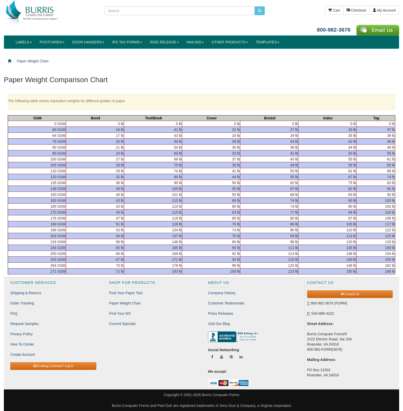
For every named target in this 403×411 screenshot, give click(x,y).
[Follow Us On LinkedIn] (241, 356)
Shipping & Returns (25, 293)
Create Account (22, 354)
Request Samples (24, 324)
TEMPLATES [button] (267, 42)
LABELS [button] (24, 42)
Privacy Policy (21, 334)
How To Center (22, 344)
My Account (384, 10)
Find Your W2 (120, 313)
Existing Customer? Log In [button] (53, 366)
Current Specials (122, 324)
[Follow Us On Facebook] (212, 356)
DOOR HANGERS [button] (88, 42)
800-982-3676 (334, 30)
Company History (221, 293)
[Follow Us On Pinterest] (231, 356)
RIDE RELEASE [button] (164, 42)
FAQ (13, 313)
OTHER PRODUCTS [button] (230, 42)
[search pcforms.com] (259, 10)
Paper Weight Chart (125, 303)
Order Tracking (22, 303)
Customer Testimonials (226, 303)
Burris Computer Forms (220, 395)
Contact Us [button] (350, 294)
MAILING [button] (195, 42)
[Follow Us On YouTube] (221, 356)
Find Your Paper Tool (126, 293)
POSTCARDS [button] (52, 42)
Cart (334, 10)
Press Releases (220, 313)
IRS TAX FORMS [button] (127, 42)
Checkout (356, 10)
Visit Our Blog (219, 324)
